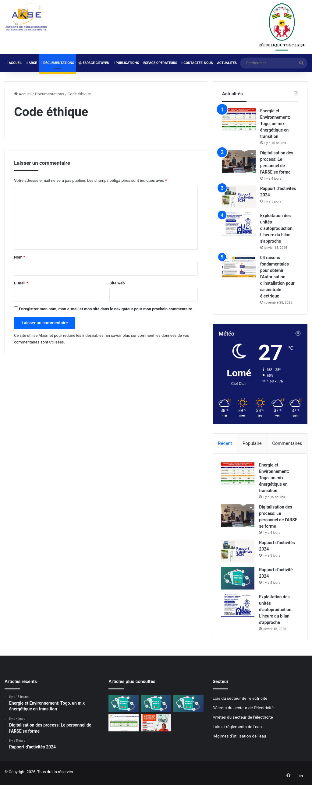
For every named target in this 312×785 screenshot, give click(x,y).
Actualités (227, 63)
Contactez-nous (197, 63)
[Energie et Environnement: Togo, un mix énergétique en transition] (239, 119)
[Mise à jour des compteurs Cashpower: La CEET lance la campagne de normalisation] (156, 725)
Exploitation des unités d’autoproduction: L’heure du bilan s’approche (277, 228)
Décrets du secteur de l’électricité (243, 709)
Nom (19, 257)
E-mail (21, 283)
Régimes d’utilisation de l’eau (239, 738)
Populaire (252, 443)
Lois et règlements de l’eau (237, 728)
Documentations (49, 94)
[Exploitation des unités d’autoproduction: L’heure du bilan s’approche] (239, 224)
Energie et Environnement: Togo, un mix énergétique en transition (275, 123)
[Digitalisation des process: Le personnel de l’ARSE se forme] (239, 161)
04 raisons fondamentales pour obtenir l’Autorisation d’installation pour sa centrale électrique (277, 276)
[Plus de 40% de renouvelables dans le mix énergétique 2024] (123, 725)
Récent (225, 443)
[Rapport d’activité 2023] (156, 705)
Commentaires (287, 443)
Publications (126, 63)
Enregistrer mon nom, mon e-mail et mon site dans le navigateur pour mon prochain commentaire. (106, 309)
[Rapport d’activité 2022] (188, 705)
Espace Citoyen (93, 63)
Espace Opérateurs (160, 63)
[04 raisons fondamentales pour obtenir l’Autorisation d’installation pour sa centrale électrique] (239, 266)
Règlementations (57, 63)
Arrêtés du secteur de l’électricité (243, 719)
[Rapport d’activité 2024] (239, 579)
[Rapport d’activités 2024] (239, 196)
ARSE (32, 63)
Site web (117, 283)
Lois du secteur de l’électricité (240, 700)
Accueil (14, 63)
